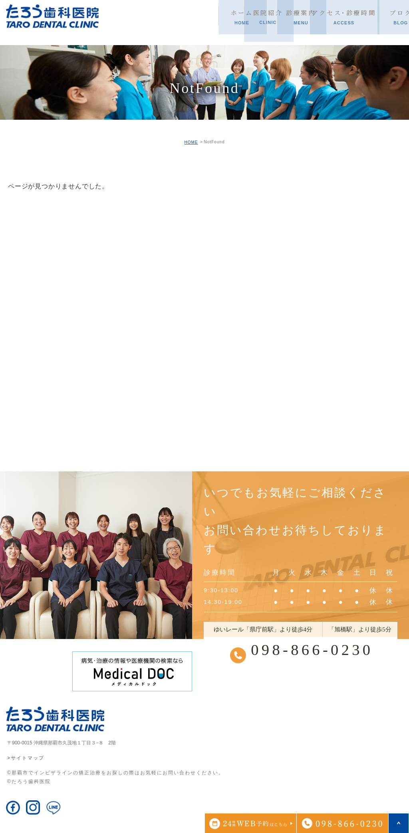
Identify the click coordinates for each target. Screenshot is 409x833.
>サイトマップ (25, 758)
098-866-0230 (312, 650)
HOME (191, 142)
